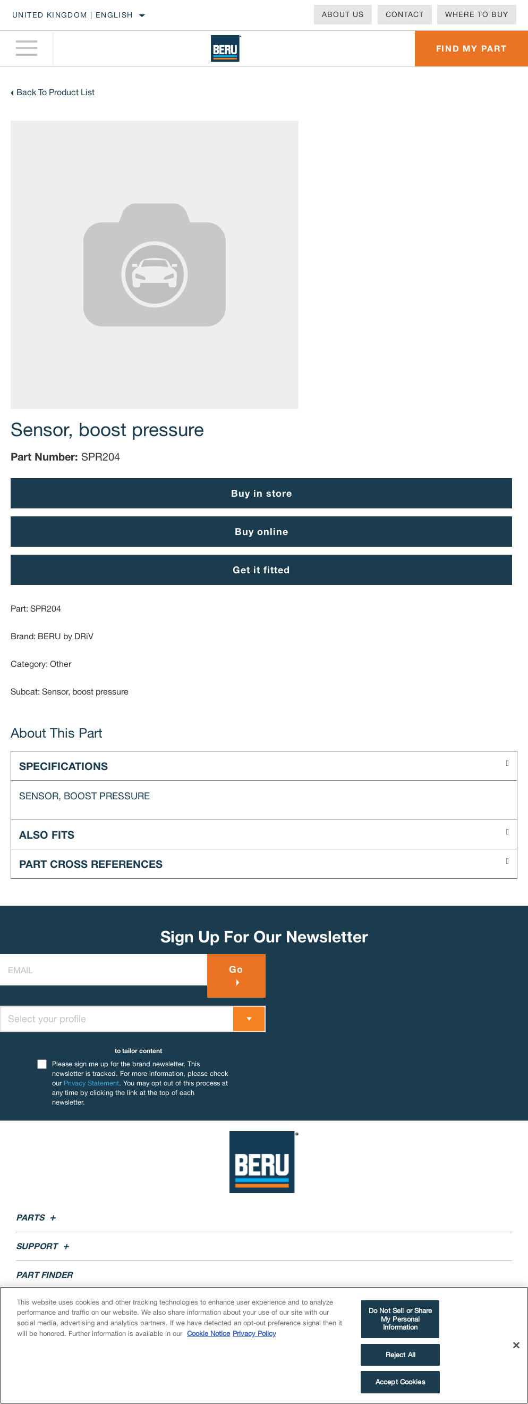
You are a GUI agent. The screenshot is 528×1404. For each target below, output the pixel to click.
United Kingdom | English (72, 15)
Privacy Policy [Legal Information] (254, 1334)
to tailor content (138, 1051)
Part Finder (44, 1274)
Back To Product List (55, 92)
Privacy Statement (91, 1083)
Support (44, 1246)
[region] (264, 1345)
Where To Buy (476, 14)
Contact (405, 14)
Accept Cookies (400, 1382)
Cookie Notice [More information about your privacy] (208, 1334)
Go (236, 969)
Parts (37, 1217)
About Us (343, 14)
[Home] (226, 48)
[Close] (516, 1345)
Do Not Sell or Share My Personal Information (400, 1319)
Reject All (400, 1355)
